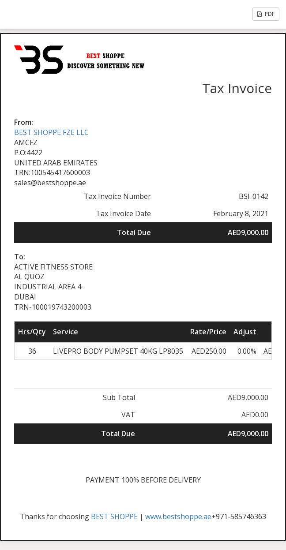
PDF (266, 14)
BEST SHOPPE (114, 516)
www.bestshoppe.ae (178, 516)
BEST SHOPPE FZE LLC (51, 132)
